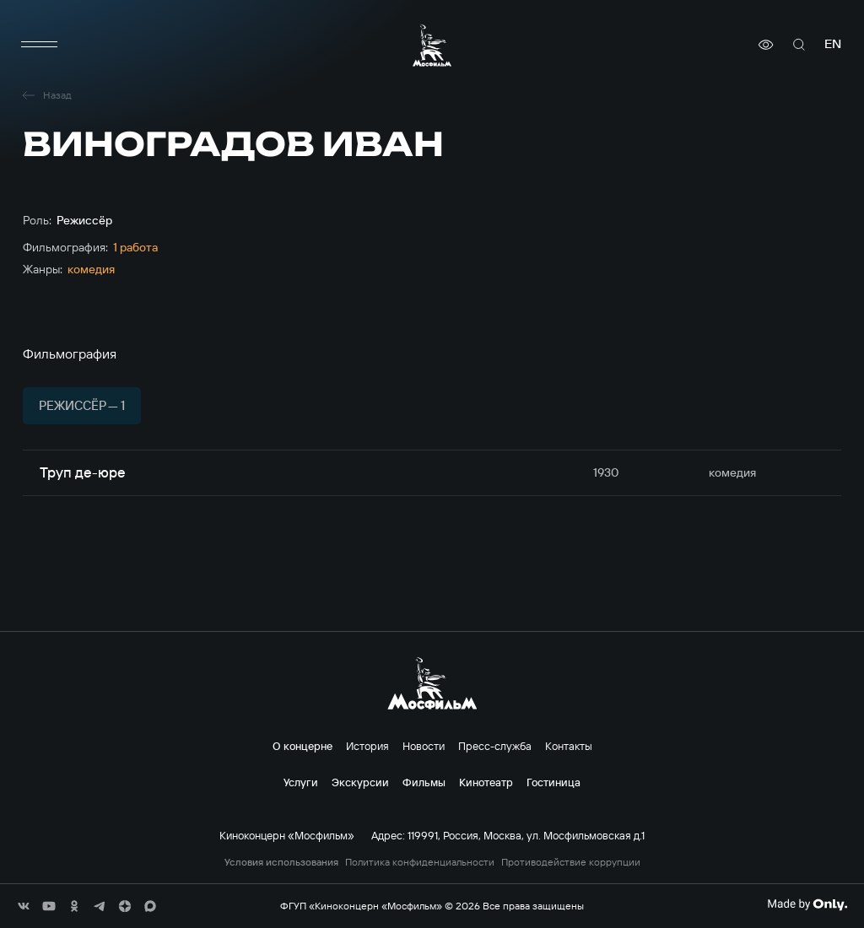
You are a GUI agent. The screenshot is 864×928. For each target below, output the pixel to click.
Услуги (301, 782)
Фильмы (424, 782)
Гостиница (553, 782)
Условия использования (281, 862)
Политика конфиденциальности (419, 862)
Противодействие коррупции (570, 862)
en (832, 44)
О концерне (302, 746)
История (367, 746)
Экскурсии (360, 782)
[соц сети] (23, 906)
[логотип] (432, 45)
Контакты (568, 746)
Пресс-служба (495, 746)
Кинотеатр (486, 782)
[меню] (40, 45)
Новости (423, 746)
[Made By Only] (807, 904)
